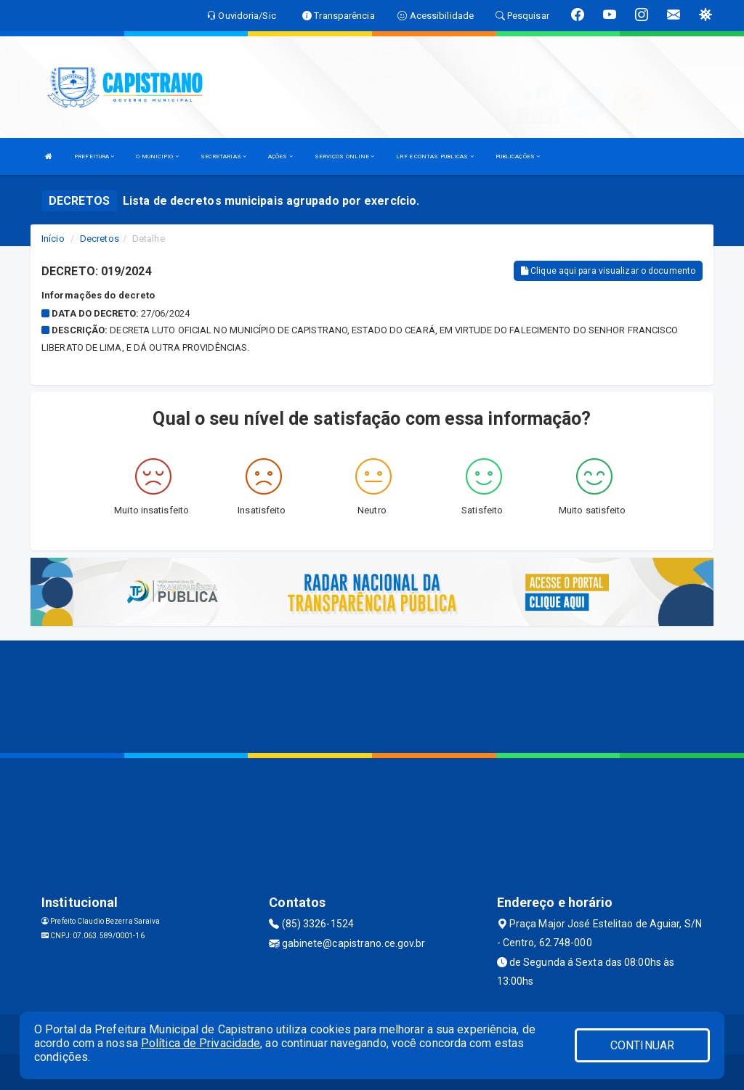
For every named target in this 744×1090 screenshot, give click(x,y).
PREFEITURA (94, 156)
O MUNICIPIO (157, 156)
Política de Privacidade (200, 1043)
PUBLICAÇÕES (518, 156)
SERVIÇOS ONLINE (345, 156)
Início (53, 238)
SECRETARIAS (223, 156)
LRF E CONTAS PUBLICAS (434, 156)
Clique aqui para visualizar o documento (608, 271)
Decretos (99, 238)
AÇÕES (280, 156)
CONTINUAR (642, 1045)
